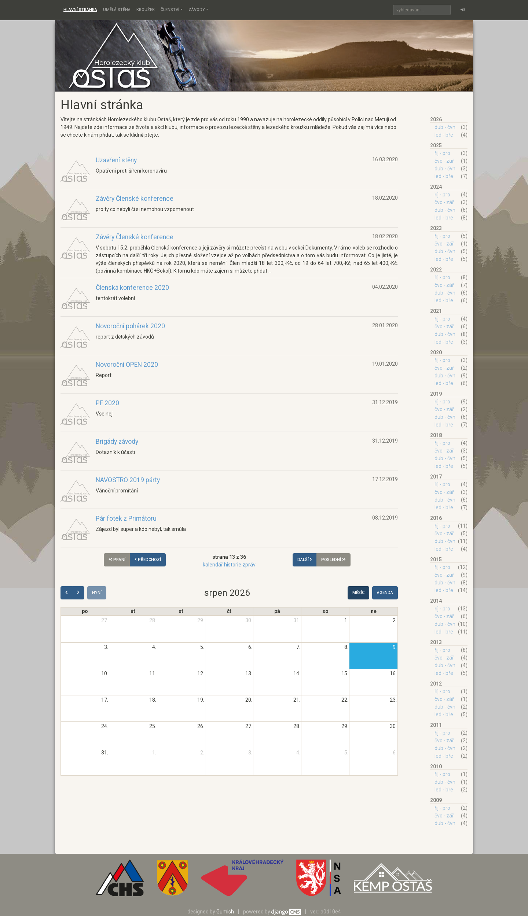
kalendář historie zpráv (229, 565)
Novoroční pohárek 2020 (130, 326)
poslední (333, 559)
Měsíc (358, 592)
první (117, 559)
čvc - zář (444, 161)
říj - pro (442, 153)
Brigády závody (117, 441)
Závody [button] (196, 9)
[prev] (66, 592)
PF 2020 (107, 403)
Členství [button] (170, 9)
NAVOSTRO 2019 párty (128, 480)
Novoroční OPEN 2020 (127, 364)
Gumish (225, 912)
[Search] (422, 10)
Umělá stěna (117, 9)
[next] (78, 592)
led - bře (443, 135)
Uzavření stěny (116, 160)
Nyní (97, 592)
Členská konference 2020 (132, 287)
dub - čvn (444, 127)
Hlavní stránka (80, 9)
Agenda (385, 592)
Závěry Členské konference (134, 198)
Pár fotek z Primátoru (126, 518)
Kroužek (145, 9)
